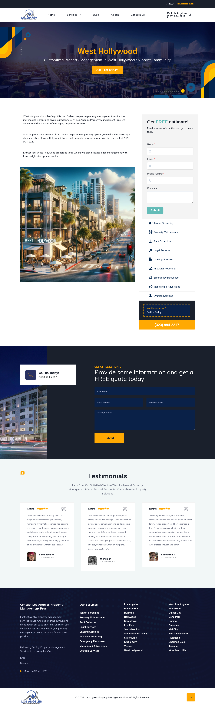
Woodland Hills (177, 650)
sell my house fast (121, 540)
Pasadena (174, 638)
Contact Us (138, 15)
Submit (200, 210)
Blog (96, 15)
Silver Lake (130, 638)
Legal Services (88, 627)
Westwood (175, 608)
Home (51, 15)
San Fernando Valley (136, 633)
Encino (173, 621)
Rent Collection (88, 622)
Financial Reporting (91, 636)
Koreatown (130, 621)
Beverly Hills (131, 608)
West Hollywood (133, 650)
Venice (128, 646)
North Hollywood (178, 633)
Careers (24, 662)
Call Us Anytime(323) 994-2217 (179, 15)
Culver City (175, 612)
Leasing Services (89, 632)
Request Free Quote (185, 4)
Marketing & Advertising (93, 646)
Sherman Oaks (177, 642)
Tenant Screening (89, 612)
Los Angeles (131, 604)
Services (74, 15)
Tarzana (173, 646)
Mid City (173, 629)
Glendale (174, 625)
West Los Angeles (179, 604)
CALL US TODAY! (107, 70)
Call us (58, 624)
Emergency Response (92, 641)
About (115, 15)
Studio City (130, 642)
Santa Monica (132, 629)
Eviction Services (89, 651)
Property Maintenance (92, 617)
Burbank (129, 612)
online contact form (35, 628)
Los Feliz (129, 625)
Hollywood (130, 617)
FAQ (22, 657)
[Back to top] (191, 697)
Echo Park (174, 617)
